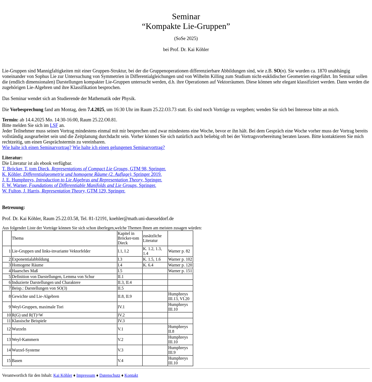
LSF (54, 125)
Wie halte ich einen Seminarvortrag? (36, 147)
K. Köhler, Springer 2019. (82, 174)
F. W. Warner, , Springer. (79, 185)
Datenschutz (110, 375)
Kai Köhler (62, 375)
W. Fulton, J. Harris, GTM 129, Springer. (63, 191)
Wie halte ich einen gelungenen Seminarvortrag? (118, 147)
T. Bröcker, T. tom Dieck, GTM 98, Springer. (84, 168)
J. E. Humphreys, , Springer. (82, 179)
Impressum (85, 375)
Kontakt (131, 375)
